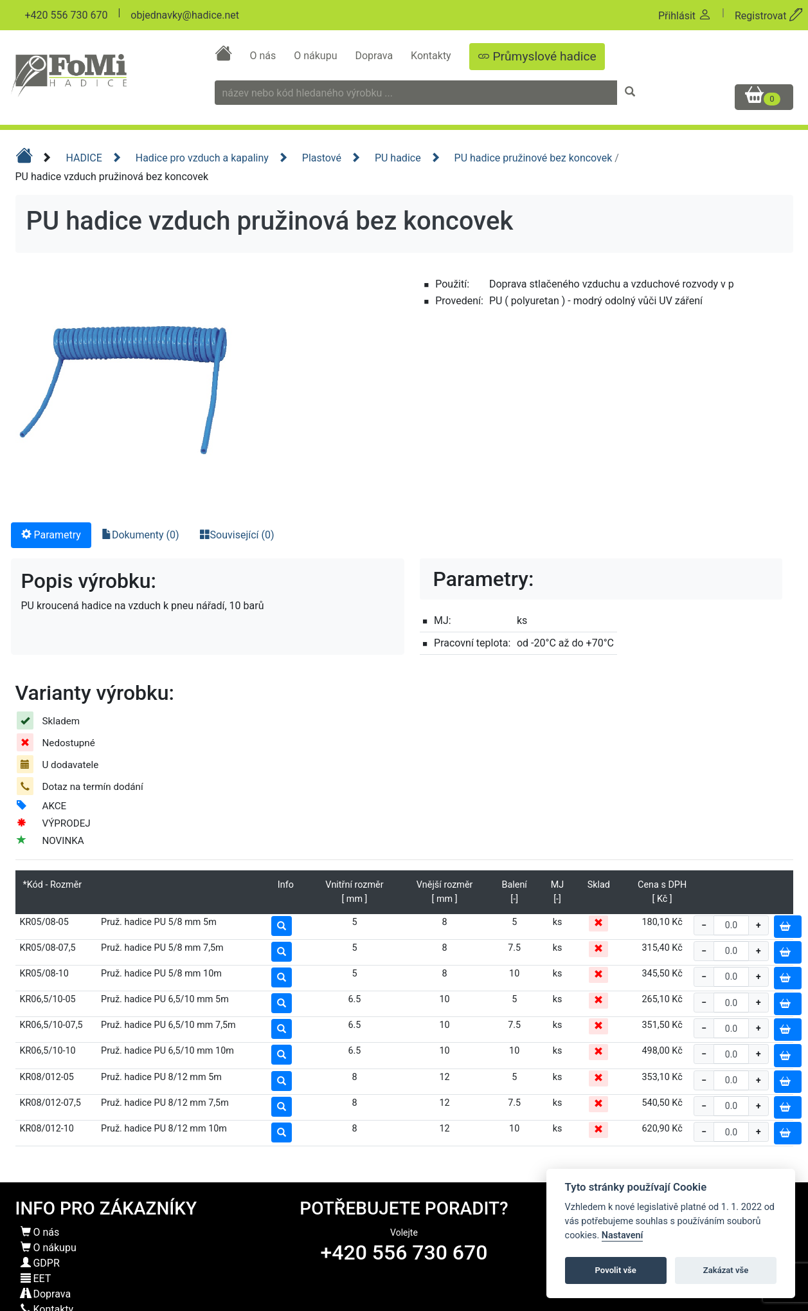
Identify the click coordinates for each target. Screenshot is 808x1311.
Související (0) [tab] (237, 535)
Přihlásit (685, 16)
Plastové (331, 158)
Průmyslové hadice (537, 56)
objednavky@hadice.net (184, 15)
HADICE (93, 158)
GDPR (40, 1263)
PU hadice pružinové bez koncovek (534, 158)
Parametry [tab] (51, 535)
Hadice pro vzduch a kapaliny (212, 158)
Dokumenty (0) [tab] (140, 535)
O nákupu (316, 56)
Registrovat (769, 16)
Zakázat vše (726, 1270)
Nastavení (622, 1235)
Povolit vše (615, 1270)
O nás (263, 56)
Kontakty (432, 56)
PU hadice (407, 158)
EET (36, 1278)
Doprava (375, 56)
